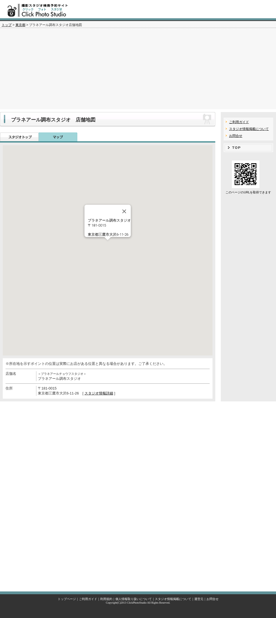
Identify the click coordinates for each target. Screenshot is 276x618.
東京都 (20, 25)
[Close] (124, 211)
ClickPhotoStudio (137, 602)
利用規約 (106, 599)
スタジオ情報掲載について (249, 129)
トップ (7, 25)
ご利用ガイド (239, 122)
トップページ (67, 599)
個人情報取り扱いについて (133, 599)
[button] (107, 245)
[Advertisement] (138, 70)
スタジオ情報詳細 (98, 393)
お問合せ (235, 136)
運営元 (198, 599)
